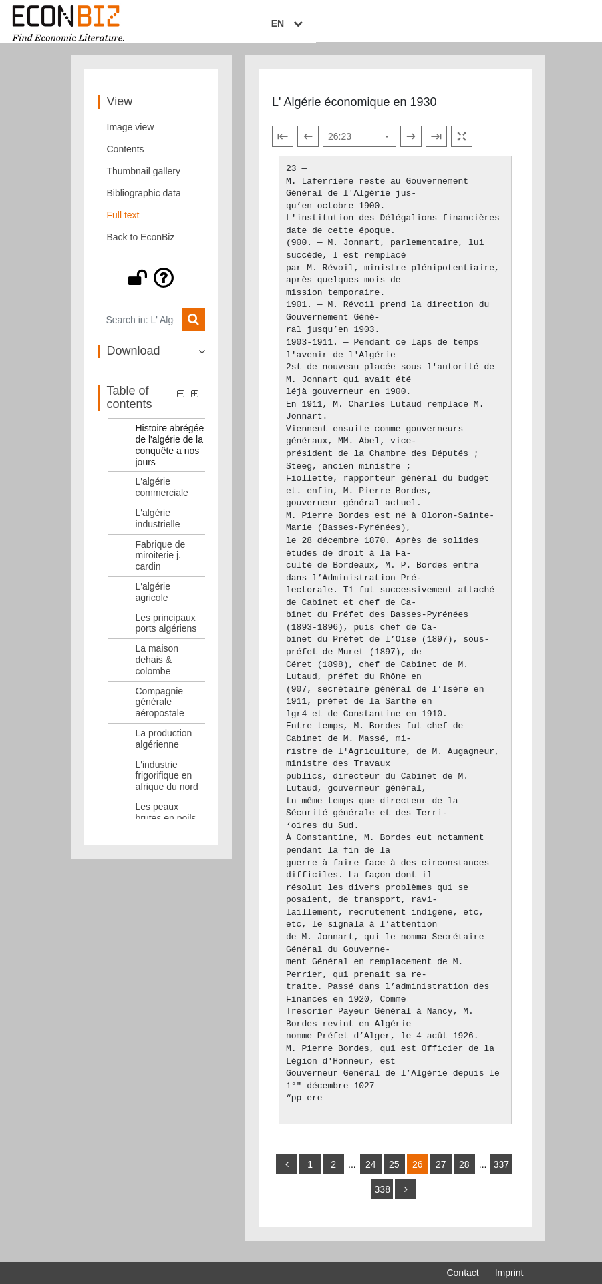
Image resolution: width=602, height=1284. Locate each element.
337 (501, 1172)
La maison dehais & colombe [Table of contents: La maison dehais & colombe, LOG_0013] (157, 667)
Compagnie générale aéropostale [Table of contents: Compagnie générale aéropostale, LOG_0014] (160, 709)
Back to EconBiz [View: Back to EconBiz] (141, 245)
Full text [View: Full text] (123, 223)
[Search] (193, 327)
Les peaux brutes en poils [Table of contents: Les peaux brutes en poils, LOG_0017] (166, 820)
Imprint (509, 1272)
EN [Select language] (513, 24)
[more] (405, 1197)
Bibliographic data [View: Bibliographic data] (144, 201)
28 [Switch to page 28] (464, 1172)
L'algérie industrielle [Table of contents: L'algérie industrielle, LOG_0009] (158, 526)
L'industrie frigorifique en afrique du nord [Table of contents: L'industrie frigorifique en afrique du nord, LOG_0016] (167, 783)
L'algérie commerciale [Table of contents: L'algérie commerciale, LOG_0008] (162, 495)
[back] (286, 1172)
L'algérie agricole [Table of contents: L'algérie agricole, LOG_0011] (153, 599)
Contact (462, 1272)
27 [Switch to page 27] (441, 1172)
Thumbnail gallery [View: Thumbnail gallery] (144, 179)
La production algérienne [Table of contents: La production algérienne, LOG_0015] (164, 746)
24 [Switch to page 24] (370, 1172)
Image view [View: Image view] (130, 135)
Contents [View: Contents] (125, 157)
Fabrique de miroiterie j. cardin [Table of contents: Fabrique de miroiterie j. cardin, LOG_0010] (161, 563)
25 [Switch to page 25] (394, 1172)
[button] (152, 285)
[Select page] (359, 144)
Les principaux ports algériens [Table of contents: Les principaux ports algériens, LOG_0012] (166, 631)
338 (382, 1197)
